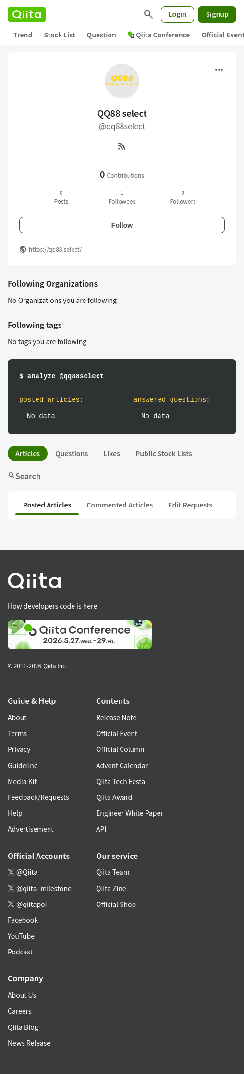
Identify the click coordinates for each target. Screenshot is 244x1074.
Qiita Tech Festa (120, 781)
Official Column (120, 749)
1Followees (122, 196)
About (17, 717)
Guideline (23, 765)
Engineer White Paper (129, 813)
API (101, 828)
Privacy (19, 749)
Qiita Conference (159, 34)
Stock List (59, 34)
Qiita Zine (111, 888)
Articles (27, 453)
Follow (122, 225)
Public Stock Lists (163, 453)
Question (101, 34)
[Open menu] (219, 69)
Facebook (23, 920)
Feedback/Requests (38, 797)
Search (24, 476)
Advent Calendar (122, 765)
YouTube (21, 936)
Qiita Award (114, 797)
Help (15, 813)
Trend (22, 34)
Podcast (20, 951)
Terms (17, 733)
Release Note (116, 717)
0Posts (61, 196)
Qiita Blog (23, 1027)
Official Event (116, 733)
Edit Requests (190, 504)
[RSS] (122, 146)
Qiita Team (113, 872)
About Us (22, 995)
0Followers (183, 196)
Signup (217, 14)
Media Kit (22, 781)
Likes (111, 453)
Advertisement (31, 828)
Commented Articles (119, 504)
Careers (19, 1010)
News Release (29, 1043)
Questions (71, 453)
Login (178, 14)
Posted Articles (47, 504)
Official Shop (116, 904)
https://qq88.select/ (55, 249)
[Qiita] (27, 14)
